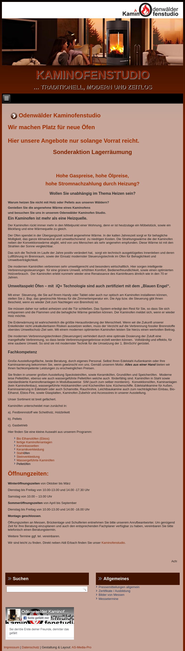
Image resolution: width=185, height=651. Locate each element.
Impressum (11, 647)
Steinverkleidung (28, 456)
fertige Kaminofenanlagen (34, 442)
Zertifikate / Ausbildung (114, 591)
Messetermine (108, 599)
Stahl (20, 453)
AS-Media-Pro (82, 647)
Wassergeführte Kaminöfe (35, 460)
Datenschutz (30, 647)
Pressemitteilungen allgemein (119, 587)
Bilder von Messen (111, 595)
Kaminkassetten (28, 446)
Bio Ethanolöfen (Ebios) (33, 438)
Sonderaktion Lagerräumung (92, 152)
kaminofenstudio (92, 74)
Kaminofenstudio (113, 542)
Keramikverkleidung (30, 449)
